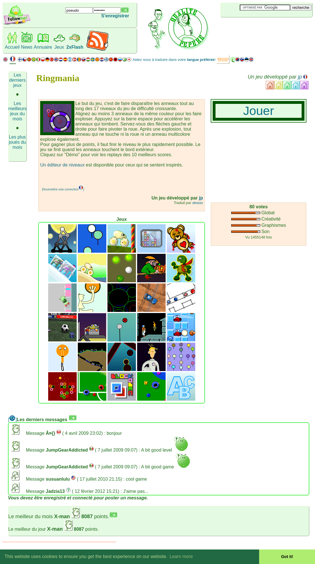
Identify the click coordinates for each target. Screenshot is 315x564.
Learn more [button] (181, 556)
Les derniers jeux (17, 80)
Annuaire (43, 47)
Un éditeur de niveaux (62, 164)
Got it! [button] (287, 556)
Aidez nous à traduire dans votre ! (174, 59)
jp (300, 77)
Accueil (12, 47)
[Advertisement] (254, 26)
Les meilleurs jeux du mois (17, 111)
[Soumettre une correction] (63, 189)
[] (12, 419)
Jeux (59, 47)
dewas (197, 203)
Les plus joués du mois (17, 142)
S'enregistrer (115, 15)
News (26, 47)
